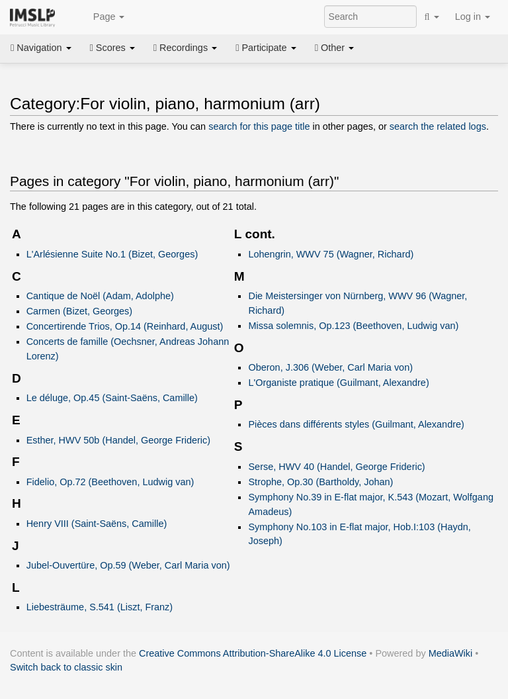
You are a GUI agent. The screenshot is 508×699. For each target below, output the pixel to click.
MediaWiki (451, 653)
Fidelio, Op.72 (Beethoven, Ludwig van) (110, 482)
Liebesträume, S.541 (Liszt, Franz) (99, 607)
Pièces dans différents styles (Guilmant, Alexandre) (356, 424)
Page (102, 17)
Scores (112, 47)
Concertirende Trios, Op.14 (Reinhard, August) (125, 326)
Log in (472, 16)
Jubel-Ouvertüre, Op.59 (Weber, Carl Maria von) (128, 565)
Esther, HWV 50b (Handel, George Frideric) (118, 440)
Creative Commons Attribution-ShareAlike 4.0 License (252, 653)
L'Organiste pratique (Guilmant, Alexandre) (338, 382)
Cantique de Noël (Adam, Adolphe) (100, 296)
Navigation (41, 47)
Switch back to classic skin (66, 667)
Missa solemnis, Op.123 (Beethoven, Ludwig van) (353, 325)
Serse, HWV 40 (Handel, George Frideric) (336, 466)
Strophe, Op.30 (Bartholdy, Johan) (320, 482)
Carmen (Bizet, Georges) (79, 311)
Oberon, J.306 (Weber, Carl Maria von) (330, 367)
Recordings (185, 47)
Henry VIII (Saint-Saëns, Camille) (96, 523)
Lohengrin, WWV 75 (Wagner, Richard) (330, 254)
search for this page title (259, 126)
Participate (265, 47)
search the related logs (438, 126)
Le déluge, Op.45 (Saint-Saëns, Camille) (112, 398)
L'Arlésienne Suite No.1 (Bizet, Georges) (112, 254)
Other (334, 47)
